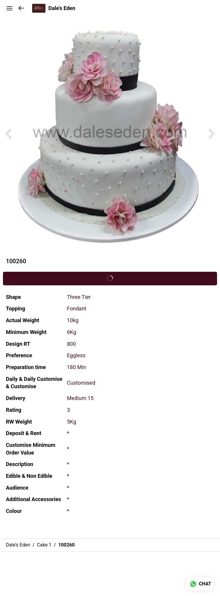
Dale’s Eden (61, 8)
